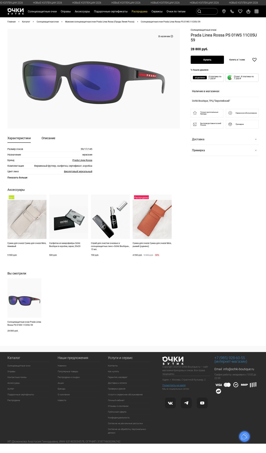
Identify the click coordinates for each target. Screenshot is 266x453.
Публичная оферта (117, 412)
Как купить (113, 371)
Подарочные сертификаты (111, 11)
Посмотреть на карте (174, 385)
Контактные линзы (17, 377)
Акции (61, 383)
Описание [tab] (48, 138)
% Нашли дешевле (199, 70)
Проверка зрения (116, 388)
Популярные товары (68, 371)
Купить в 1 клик (237, 60)
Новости (62, 400)
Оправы (11, 371)
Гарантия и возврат (117, 377)
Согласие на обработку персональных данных (127, 431)
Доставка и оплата (117, 383)
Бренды (61, 388)
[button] (242, 77)
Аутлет (10, 388)
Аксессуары (13, 383)
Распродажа (13, 400)
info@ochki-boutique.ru (238, 369)
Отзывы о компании (118, 406)
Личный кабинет (116, 400)
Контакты (113, 365)
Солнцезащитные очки (18, 365)
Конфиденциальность (119, 417)
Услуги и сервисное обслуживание (125, 394)
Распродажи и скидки (69, 377)
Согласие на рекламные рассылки (125, 423)
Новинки (62, 365)
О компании (64, 394)
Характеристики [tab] (19, 138)
